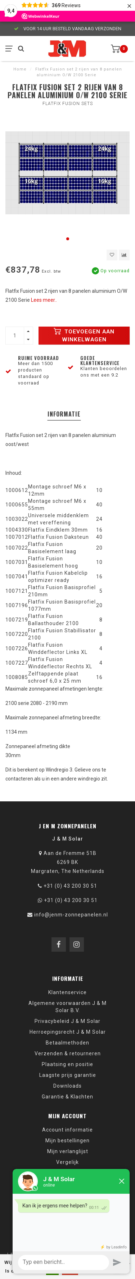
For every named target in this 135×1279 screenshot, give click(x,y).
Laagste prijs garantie (67, 1075)
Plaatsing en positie (67, 1064)
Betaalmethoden (67, 1043)
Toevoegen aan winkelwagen (84, 335)
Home (20, 69)
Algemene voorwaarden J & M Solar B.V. (67, 1006)
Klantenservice (67, 992)
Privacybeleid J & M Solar (67, 1021)
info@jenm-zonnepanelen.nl (71, 915)
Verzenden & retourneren (68, 1053)
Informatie (64, 414)
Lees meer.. (44, 300)
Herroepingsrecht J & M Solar (68, 1032)
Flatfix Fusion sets (67, 103)
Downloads (67, 1086)
